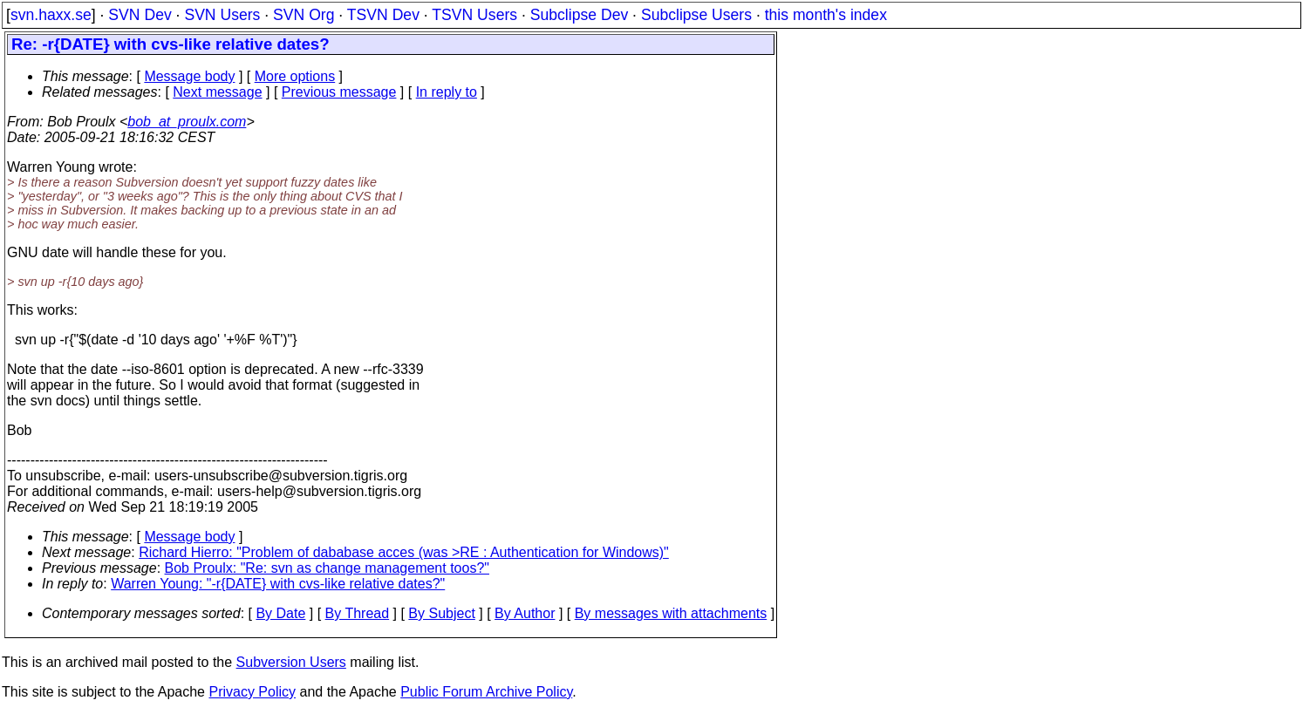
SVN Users (222, 15)
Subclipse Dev (579, 15)
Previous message (339, 92)
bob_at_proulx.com (186, 121)
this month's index (826, 15)
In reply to (446, 92)
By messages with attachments (671, 613)
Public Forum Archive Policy (486, 691)
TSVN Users (474, 15)
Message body (189, 76)
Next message (217, 92)
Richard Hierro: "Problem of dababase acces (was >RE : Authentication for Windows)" (404, 552)
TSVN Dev (383, 15)
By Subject (441, 613)
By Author (525, 613)
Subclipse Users (696, 15)
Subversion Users (291, 662)
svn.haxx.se (51, 15)
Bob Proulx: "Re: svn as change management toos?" (327, 568)
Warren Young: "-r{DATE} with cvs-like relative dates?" (278, 583)
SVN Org (303, 15)
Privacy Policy (252, 691)
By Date (280, 613)
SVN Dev (139, 15)
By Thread (357, 613)
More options (295, 76)
